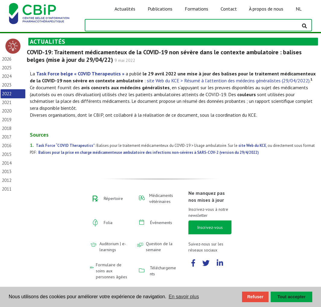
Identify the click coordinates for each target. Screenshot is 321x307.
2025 (6, 68)
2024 (6, 76)
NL (299, 9)
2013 (6, 171)
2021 (6, 102)
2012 (6, 180)
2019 (6, 119)
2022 (6, 94)
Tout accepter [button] (292, 296)
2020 (6, 111)
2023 (6, 85)
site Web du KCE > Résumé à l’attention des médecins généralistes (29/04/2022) (228, 81)
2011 (6, 189)
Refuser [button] (255, 296)
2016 (6, 145)
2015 (6, 154)
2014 (6, 163)
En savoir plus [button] (183, 296)
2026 (6, 59)
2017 (6, 137)
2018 (6, 128)
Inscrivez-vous (210, 227)
